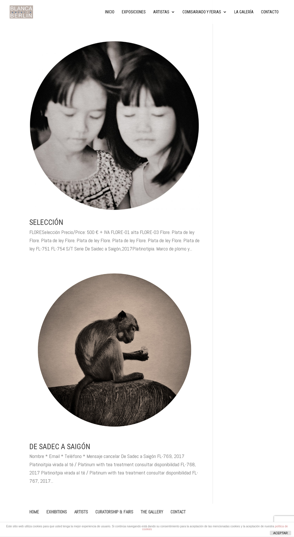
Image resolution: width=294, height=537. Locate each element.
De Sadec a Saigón (59, 446)
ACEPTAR (280, 533)
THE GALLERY (152, 512)
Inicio (109, 12)
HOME (34, 512)
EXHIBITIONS (56, 512)
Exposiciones (134, 12)
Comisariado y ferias (201, 12)
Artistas (161, 12)
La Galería (244, 12)
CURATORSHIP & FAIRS (114, 512)
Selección (46, 222)
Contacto (270, 12)
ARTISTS (81, 512)
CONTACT (178, 512)
